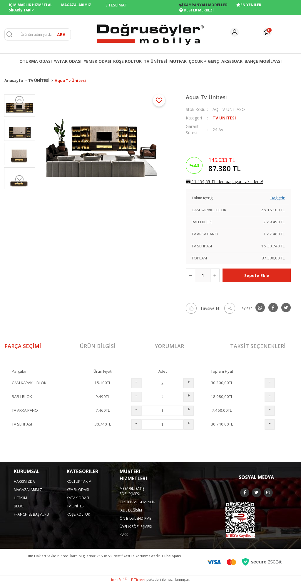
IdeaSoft (119, 579)
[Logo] (150, 33)
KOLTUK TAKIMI (79, 481)
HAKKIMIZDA (24, 481)
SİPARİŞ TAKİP (21, 10)
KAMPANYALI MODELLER (203, 4)
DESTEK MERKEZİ (196, 10)
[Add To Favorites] (159, 100)
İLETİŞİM (20, 497)
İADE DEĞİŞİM (131, 510)
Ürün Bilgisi (98, 346)
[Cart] (267, 32)
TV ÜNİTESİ (224, 118)
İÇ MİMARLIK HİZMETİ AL (30, 4)
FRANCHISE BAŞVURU (31, 514)
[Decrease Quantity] (190, 275)
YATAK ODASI (78, 497)
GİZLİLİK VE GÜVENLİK (137, 501)
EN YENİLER (248, 4)
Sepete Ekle (256, 275)
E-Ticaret (138, 579)
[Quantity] (202, 275)
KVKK (124, 534)
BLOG (19, 506)
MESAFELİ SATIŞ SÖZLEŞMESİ (132, 491)
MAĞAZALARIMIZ (76, 4)
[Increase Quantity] (214, 275)
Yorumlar (169, 346)
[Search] (37, 34)
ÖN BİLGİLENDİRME (135, 518)
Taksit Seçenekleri (258, 346)
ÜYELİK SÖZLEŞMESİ (136, 526)
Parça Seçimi (22, 346)
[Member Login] (234, 32)
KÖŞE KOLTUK (78, 514)
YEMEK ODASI (78, 489)
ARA (61, 34)
